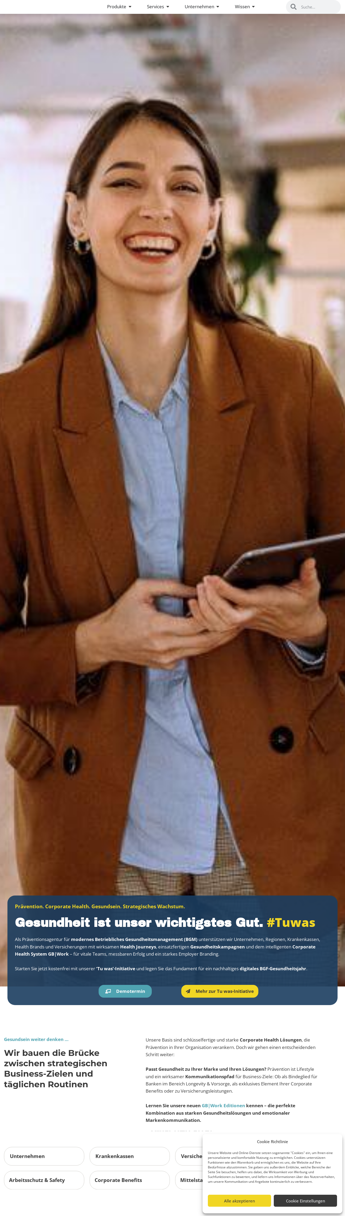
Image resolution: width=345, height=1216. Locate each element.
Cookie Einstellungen (305, 1200)
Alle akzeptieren (239, 1200)
